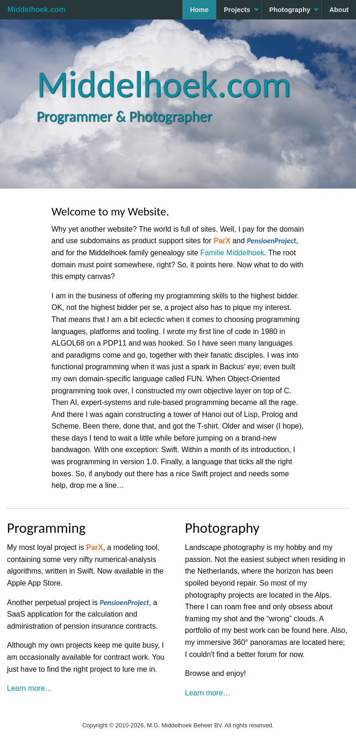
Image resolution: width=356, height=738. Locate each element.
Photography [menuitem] (290, 9)
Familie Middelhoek (232, 253)
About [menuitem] (339, 9)
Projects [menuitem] (237, 9)
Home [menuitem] (199, 9)
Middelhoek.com (36, 9)
